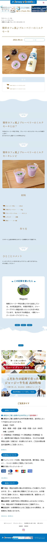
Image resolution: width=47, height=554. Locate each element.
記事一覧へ (23, 333)
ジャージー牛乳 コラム (8, 20)
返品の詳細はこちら (27, 528)
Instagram (23, 542)
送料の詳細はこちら (8, 462)
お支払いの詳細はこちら (10, 490)
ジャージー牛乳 (8, 18)
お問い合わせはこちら (9, 528)
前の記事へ (12, 333)
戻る (23, 355)
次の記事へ (35, 333)
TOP (2, 18)
